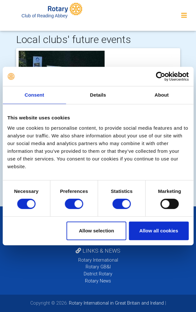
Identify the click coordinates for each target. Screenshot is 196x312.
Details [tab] (98, 95)
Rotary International (98, 260)
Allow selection (96, 230)
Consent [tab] (34, 95)
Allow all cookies (158, 230)
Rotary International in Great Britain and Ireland (116, 303)
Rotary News (98, 281)
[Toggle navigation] (184, 15)
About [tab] (161, 95)
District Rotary (98, 274)
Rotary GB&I (98, 267)
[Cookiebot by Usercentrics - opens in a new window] (160, 76)
